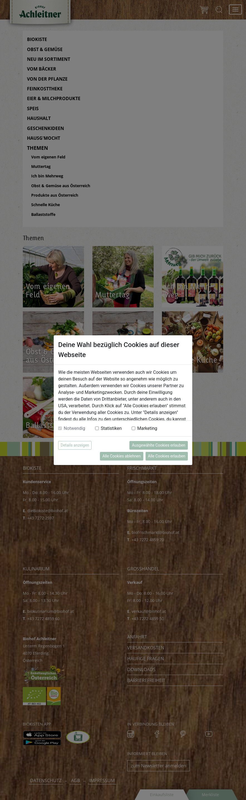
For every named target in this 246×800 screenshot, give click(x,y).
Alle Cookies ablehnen (121, 456)
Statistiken (111, 428)
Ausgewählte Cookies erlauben (158, 445)
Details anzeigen (75, 445)
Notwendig (74, 428)
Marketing (147, 428)
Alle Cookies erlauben (166, 456)
